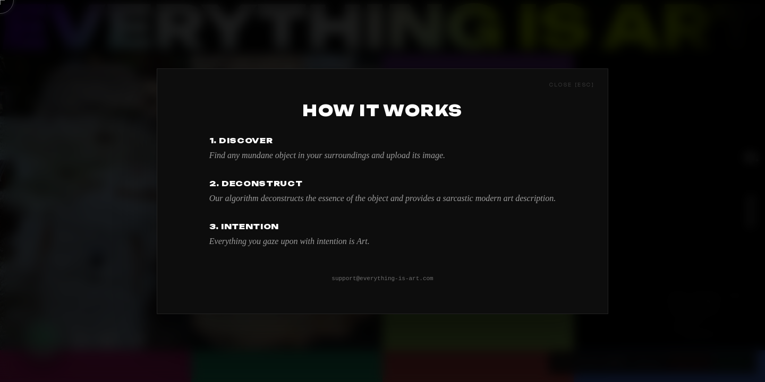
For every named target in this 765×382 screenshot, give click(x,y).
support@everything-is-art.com (382, 278)
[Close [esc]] (572, 84)
